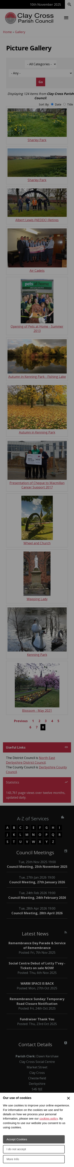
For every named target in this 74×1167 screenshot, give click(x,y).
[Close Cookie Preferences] (68, 1098)
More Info (13, 1159)
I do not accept (16, 1149)
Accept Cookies (17, 1139)
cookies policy (48, 1118)
